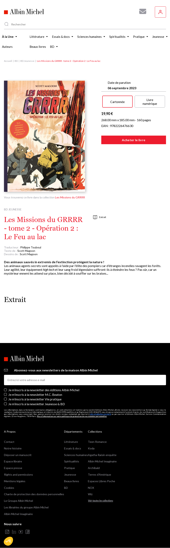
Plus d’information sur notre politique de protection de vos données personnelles (72, 416)
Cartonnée (117, 102)
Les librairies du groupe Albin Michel (26, 507)
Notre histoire (13, 448)
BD (16, 60)
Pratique (69, 468)
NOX (91, 487)
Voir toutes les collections (100, 500)
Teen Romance (97, 441)
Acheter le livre (133, 140)
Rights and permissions (18, 474)
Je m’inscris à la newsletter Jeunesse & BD (36, 404)
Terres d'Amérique (99, 474)
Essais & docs (72, 448)
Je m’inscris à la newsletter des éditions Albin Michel (43, 390)
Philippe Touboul (30, 247)
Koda (91, 448)
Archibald (94, 468)
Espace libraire (13, 461)
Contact (9, 441)
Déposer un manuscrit (18, 455)
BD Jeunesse (27, 60)
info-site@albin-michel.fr (100, 414)
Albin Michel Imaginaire (18, 514)
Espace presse (13, 468)
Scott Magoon (26, 250)
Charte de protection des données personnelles (34, 494)
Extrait (99, 217)
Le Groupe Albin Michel (18, 500)
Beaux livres (71, 481)
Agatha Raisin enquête (102, 455)
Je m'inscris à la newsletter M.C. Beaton (35, 394)
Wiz (90, 494)
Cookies (9, 487)
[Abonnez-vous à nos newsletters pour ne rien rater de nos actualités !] (141, 11)
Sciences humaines (76, 455)
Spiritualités (71, 461)
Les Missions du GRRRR (70, 197)
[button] (8, 541)
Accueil (8, 60)
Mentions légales (14, 481)
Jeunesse (70, 474)
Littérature (71, 441)
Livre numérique (150, 101)
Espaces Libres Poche (101, 481)
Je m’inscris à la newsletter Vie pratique (35, 399)
